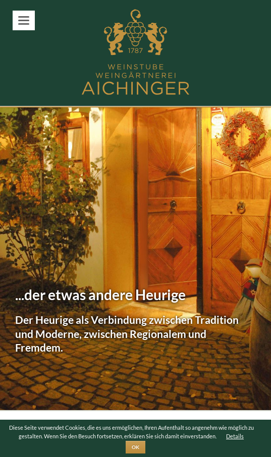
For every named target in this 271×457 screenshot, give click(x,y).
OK (135, 447)
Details (235, 436)
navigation (24, 20)
